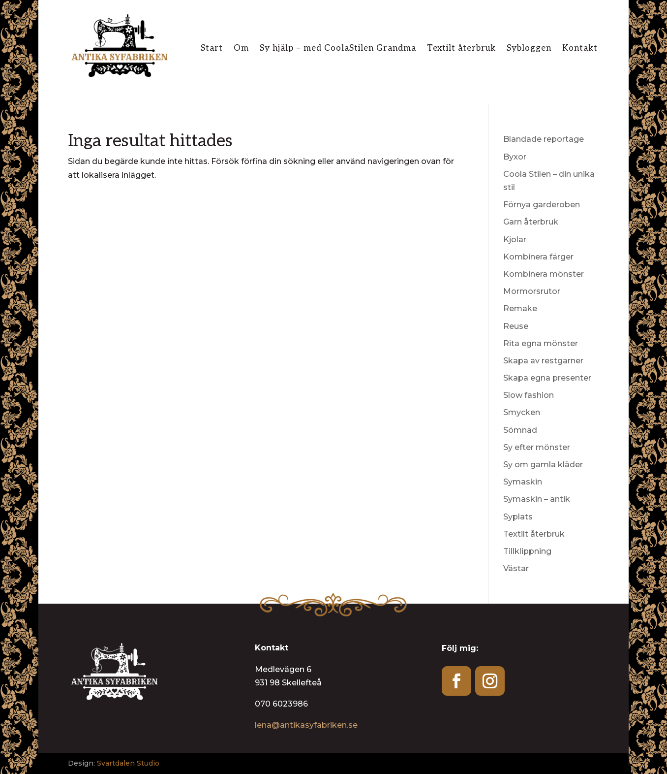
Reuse (515, 326)
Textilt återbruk (461, 49)
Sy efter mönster (536, 447)
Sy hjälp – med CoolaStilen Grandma (338, 49)
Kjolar (514, 239)
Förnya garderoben (541, 204)
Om (241, 49)
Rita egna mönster (540, 343)
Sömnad (520, 430)
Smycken (521, 412)
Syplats (518, 516)
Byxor (514, 156)
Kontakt (580, 49)
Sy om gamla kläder (543, 464)
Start (212, 49)
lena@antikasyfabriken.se (306, 725)
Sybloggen (529, 49)
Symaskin (522, 481)
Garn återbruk (530, 221)
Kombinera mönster (543, 274)
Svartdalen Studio (128, 763)
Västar (516, 568)
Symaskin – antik (536, 499)
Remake (520, 308)
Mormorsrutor (531, 291)
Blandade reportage (543, 139)
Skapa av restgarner (543, 360)
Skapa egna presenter (547, 378)
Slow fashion (528, 395)
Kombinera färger (538, 256)
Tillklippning (527, 551)
